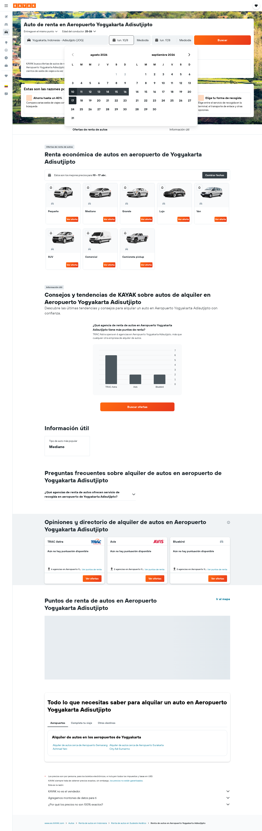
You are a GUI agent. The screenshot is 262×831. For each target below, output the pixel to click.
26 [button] (90, 109)
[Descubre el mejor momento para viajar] (6, 57)
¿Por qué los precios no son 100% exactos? (139, 804)
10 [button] (72, 92)
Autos (71, 823)
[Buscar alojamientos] (6, 24)
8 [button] (116, 83)
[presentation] (228, 522)
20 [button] (99, 100)
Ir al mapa (223, 599)
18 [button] (81, 100)
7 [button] (107, 83)
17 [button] (72, 100)
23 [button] (125, 100)
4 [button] (81, 83)
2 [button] (125, 74)
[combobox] (41, 31)
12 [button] (90, 92)
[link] (137, 406)
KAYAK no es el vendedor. (139, 791)
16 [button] (125, 92)
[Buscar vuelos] (6, 16)
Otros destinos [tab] (106, 723)
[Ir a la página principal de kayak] (24, 5)
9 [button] (125, 83)
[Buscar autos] (6, 32)
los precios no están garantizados (126, 780)
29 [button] (116, 109)
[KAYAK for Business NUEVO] (6, 65)
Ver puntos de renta (92, 569)
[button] (6, 6)
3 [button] (73, 83)
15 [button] (116, 92)
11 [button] (81, 92)
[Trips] (6, 75)
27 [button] (98, 109)
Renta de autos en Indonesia (93, 823)
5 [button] (90, 83)
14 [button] (107, 92)
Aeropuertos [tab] (57, 723)
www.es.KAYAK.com (54, 823)
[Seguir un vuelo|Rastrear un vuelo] (6, 50)
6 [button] (99, 83)
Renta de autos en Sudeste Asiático (128, 823)
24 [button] (72, 109)
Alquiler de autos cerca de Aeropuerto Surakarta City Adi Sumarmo (137, 747)
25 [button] (81, 109)
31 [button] (72, 118)
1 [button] (116, 74)
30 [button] (125, 109)
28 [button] (107, 109)
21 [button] (107, 100)
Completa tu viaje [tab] (81, 723)
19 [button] (90, 100)
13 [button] (99, 92)
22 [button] (116, 100)
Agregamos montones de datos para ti (139, 798)
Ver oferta (72, 219)
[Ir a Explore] (6, 42)
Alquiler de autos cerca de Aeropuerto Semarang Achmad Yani (80, 747)
